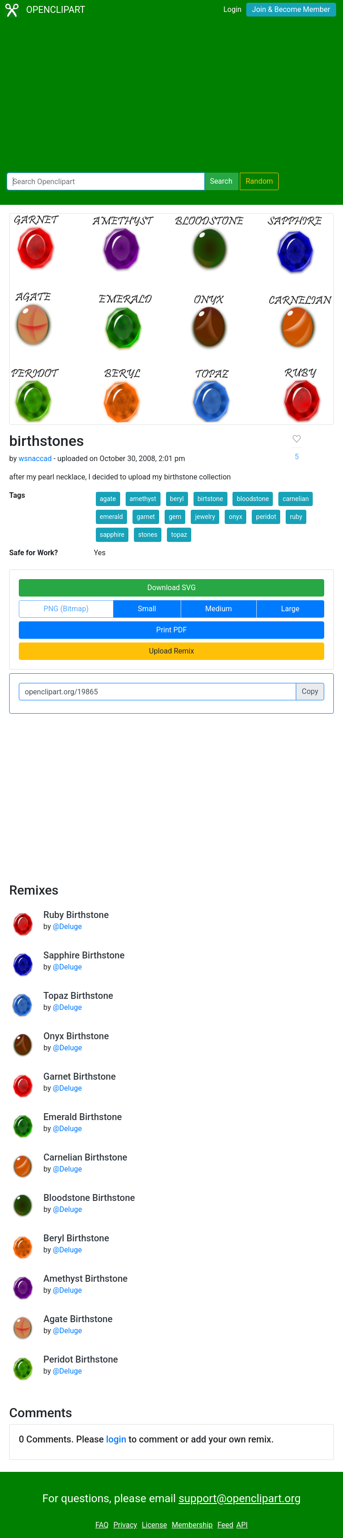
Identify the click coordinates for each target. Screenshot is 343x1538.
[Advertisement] (171, 96)
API (242, 1525)
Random (259, 181)
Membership (192, 1525)
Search (221, 181)
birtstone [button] (210, 498)
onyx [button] (235, 516)
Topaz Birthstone (78, 995)
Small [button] (147, 608)
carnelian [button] (295, 498)
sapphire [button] (112, 534)
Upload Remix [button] (171, 651)
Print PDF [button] (171, 629)
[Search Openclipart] (106, 181)
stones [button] (147, 534)
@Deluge (67, 926)
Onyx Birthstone (76, 1036)
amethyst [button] (143, 498)
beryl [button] (177, 498)
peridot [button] (266, 516)
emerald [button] (111, 516)
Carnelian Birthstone (85, 1157)
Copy (310, 691)
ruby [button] (296, 516)
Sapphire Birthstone (84, 955)
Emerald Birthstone (83, 1116)
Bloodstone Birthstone (89, 1197)
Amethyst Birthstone (86, 1278)
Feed (225, 1525)
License (154, 1525)
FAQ (102, 1525)
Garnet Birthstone (80, 1076)
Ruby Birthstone (76, 914)
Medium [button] (218, 608)
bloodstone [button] (253, 498)
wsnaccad (34, 458)
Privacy (125, 1525)
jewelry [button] (205, 516)
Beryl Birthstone (76, 1238)
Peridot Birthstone (81, 1359)
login (116, 1439)
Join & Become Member (291, 9)
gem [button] (175, 516)
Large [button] (290, 608)
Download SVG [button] (171, 587)
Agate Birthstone (78, 1318)
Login (232, 9)
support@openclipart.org (239, 1498)
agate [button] (108, 498)
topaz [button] (179, 534)
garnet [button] (146, 516)
